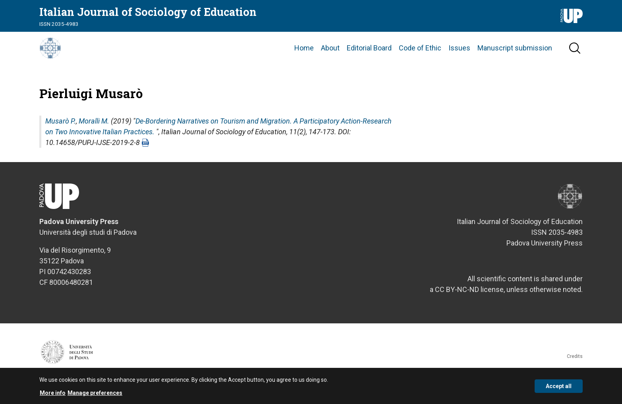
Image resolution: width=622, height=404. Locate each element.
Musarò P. (60, 136)
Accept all (559, 386)
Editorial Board (369, 55)
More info (53, 393)
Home (304, 55)
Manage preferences (95, 393)
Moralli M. (94, 136)
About (330, 55)
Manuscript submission (514, 55)
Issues (459, 55)
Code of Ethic (420, 55)
